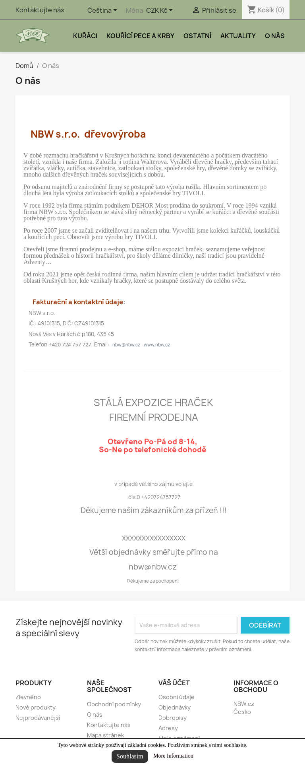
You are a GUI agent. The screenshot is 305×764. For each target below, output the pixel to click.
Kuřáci (85, 35)
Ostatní (197, 35)
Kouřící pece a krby (140, 35)
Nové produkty (35, 707)
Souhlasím (129, 756)
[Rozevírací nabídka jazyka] (103, 11)
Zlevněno (28, 697)
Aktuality (238, 35)
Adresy (168, 728)
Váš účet (174, 682)
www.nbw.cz (157, 345)
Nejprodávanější (37, 717)
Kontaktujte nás (39, 10)
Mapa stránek (105, 735)
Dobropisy (172, 717)
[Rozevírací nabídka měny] (161, 11)
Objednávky (174, 707)
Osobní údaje (176, 697)
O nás (275, 35)
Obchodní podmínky (114, 704)
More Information (173, 756)
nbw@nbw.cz (126, 345)
